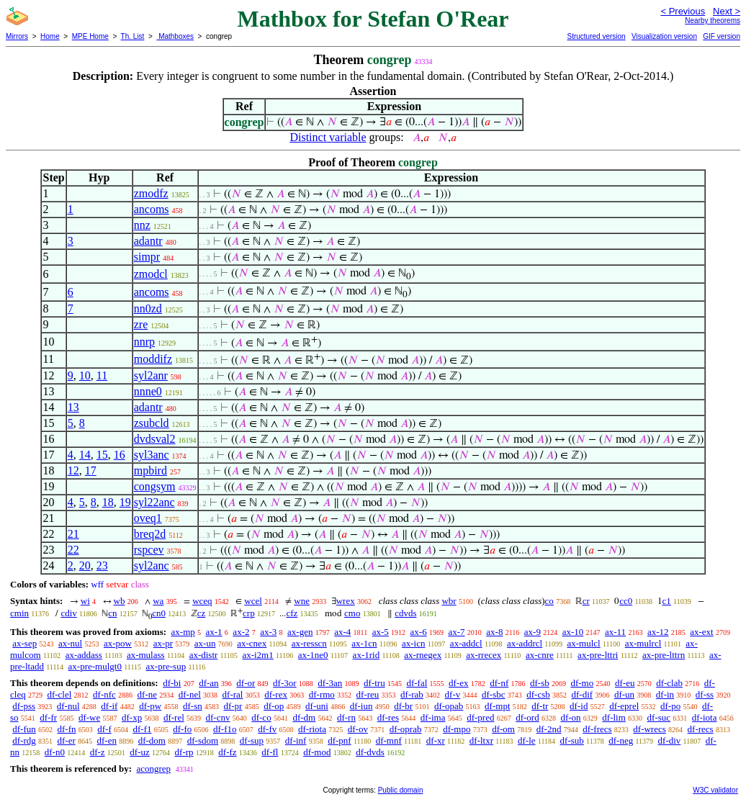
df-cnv (218, 717)
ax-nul (70, 643)
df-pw (150, 705)
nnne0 (148, 391)
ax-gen (300, 631)
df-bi (172, 682)
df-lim (614, 717)
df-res (388, 717)
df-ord (527, 717)
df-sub (572, 740)
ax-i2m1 (257, 654)
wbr (448, 600)
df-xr (435, 740)
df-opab (448, 705)
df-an (208, 682)
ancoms (151, 209)
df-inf (296, 740)
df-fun (24, 729)
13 (73, 407)
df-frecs (597, 729)
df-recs (701, 729)
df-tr (539, 705)
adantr (148, 241)
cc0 (625, 600)
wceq (202, 600)
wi (85, 600)
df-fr (48, 717)
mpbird (150, 470)
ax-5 (380, 631)
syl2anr (151, 375)
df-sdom (202, 740)
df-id (579, 705)
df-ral (233, 694)
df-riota (312, 729)
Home (50, 36)
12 (73, 470)
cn (112, 613)
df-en (107, 740)
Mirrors (17, 36)
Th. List (133, 36)
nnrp (144, 341)
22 (73, 550)
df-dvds (370, 752)
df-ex (458, 682)
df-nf (499, 682)
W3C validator (715, 790)
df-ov (358, 729)
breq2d (150, 534)
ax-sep (24, 643)
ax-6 (418, 631)
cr (586, 600)
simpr (147, 257)
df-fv (267, 729)
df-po (670, 705)
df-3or (285, 682)
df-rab (411, 694)
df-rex (275, 694)
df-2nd (549, 729)
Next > (726, 11)
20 (85, 565)
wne (302, 600)
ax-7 (456, 631)
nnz (142, 225)
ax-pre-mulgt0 (95, 666)
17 (90, 470)
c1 (666, 600)
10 (85, 375)
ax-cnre (540, 654)
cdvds (405, 613)
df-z (97, 752)
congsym (155, 486)
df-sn (192, 705)
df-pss (23, 705)
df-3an (330, 682)
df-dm (303, 717)
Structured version (596, 36)
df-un (624, 694)
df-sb (539, 682)
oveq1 (148, 518)
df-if (109, 705)
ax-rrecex (483, 654)
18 (108, 502)
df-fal (416, 682)
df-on (570, 717)
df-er (67, 740)
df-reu (367, 694)
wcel (253, 600)
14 (85, 455)
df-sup (252, 740)
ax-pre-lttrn (663, 654)
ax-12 (658, 631)
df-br (403, 705)
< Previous (682, 11)
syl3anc (151, 455)
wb (119, 600)
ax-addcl (466, 643)
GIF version (721, 36)
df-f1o (225, 729)
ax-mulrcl (643, 643)
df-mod (317, 752)
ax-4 (342, 631)
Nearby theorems (712, 20)
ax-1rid (366, 654)
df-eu (624, 682)
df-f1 (142, 729)
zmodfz (151, 193)
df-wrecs (649, 729)
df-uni (316, 705)
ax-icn (413, 643)
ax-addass (84, 654)
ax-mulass (146, 654)
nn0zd (148, 308)
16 (119, 455)
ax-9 (532, 631)
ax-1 (214, 631)
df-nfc (104, 694)
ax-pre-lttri (598, 654)
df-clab (669, 682)
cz (201, 613)
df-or (245, 682)
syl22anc (154, 502)
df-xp (132, 717)
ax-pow (118, 643)
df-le (527, 740)
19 (125, 502)
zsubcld (151, 423)
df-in (665, 694)
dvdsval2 (155, 439)
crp (249, 613)
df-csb (538, 694)
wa (158, 600)
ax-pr (163, 643)
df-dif (582, 694)
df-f (104, 729)
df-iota (704, 717)
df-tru (374, 682)
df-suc (659, 717)
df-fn (67, 729)
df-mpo (456, 729)
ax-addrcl (524, 643)
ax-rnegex (422, 654)
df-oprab (406, 729)
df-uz (139, 752)
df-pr (232, 705)
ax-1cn (364, 643)
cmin (19, 613)
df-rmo (322, 694)
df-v (453, 694)
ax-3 (268, 631)
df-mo (581, 682)
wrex (345, 600)
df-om (503, 729)
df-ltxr (481, 740)
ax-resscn (309, 643)
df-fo (182, 729)
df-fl (269, 752)
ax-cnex (251, 643)
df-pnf (339, 740)
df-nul (68, 705)
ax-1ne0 (313, 654)
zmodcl (151, 274)
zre (141, 324)
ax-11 (615, 631)
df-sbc (493, 694)
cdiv (68, 613)
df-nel (190, 694)
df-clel (59, 694)
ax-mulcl (584, 643)
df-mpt (497, 705)
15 (102, 455)
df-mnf (389, 740)
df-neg (620, 740)
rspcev (149, 550)
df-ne (147, 694)
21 (73, 534)
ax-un (205, 643)
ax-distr (203, 654)
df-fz (227, 752)
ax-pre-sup (166, 666)
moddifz (153, 359)
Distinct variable (327, 137)
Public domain (400, 790)
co (549, 600)
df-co (261, 717)
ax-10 (573, 631)
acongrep (153, 768)
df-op (274, 705)
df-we (89, 717)
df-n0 (55, 752)
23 (102, 565)
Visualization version (664, 36)
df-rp (184, 752)
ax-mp (183, 631)
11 (101, 375)
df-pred (480, 717)
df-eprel (624, 705)
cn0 (159, 613)
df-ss (705, 694)
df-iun (361, 705)
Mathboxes (175, 36)
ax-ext (701, 631)
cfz (291, 613)
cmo (352, 613)
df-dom (152, 740)
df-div (669, 740)
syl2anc (151, 565)
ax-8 (494, 631)
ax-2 (241, 631)
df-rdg (24, 740)
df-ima (433, 717)
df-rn (346, 717)
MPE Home (90, 36)
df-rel (173, 717)
